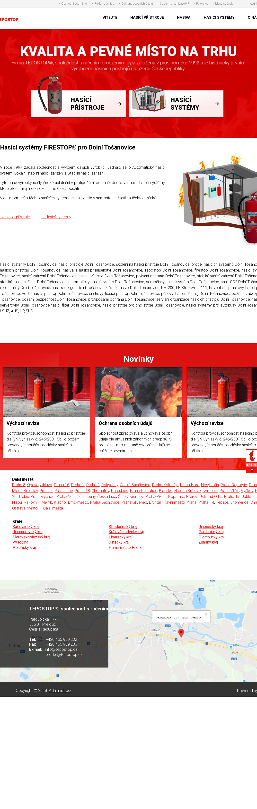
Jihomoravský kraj (28, 531)
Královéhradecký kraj (126, 531)
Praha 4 (46, 490)
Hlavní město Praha (179, 502)
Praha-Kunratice (143, 490)
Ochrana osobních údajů (137, 3)
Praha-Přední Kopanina (165, 496)
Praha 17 (232, 496)
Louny (91, 496)
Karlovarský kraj (26, 526)
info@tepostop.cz (61, 649)
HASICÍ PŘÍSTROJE (147, 17)
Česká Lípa (106, 496)
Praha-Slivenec (134, 502)
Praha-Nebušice (70, 496)
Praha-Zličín (229, 490)
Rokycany (109, 485)
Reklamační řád (104, 3)
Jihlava (46, 485)
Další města (53, 508)
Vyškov (247, 490)
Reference (202, 3)
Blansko (166, 490)
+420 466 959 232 (61, 639)
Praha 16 (61, 485)
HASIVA (184, 17)
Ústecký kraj (119, 542)
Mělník (47, 502)
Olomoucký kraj (211, 537)
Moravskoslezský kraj (31, 537)
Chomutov (100, 490)
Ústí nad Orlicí (210, 496)
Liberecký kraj (120, 537)
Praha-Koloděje (165, 485)
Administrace (60, 690)
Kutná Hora (189, 485)
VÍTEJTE (110, 17)
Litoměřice (239, 502)
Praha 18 (82, 490)
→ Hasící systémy (56, 217)
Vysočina (20, 542)
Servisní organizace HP (174, 3)
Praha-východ (42, 496)
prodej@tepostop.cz (64, 654)
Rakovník (31, 502)
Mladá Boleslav (25, 490)
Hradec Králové (187, 490)
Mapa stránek (224, 3)
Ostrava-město (25, 508)
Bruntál (155, 502)
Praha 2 (92, 485)
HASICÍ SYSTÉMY (219, 17)
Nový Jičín (210, 485)
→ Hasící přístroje (15, 217)
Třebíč (23, 496)
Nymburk (210, 490)
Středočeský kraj (123, 526)
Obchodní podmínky (74, 3)
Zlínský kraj (208, 542)
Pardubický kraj (211, 531)
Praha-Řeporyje (234, 485)
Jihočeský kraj (211, 526)
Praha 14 (206, 502)
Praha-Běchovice (104, 502)
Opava (32, 485)
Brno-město (78, 502)
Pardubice (119, 490)
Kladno (60, 502)
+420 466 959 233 (61, 644)
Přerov (191, 496)
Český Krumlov (130, 496)
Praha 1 (77, 485)
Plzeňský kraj (24, 547)
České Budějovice (135, 485)
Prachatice (63, 490)
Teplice (222, 502)
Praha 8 (18, 485)
